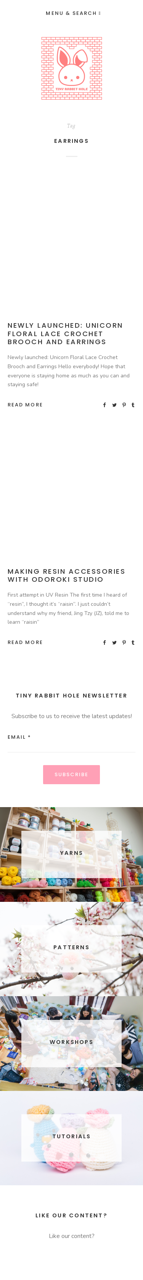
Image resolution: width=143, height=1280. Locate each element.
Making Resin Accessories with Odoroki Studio (66, 575)
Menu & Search (73, 13)
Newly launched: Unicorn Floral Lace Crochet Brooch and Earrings (65, 333)
